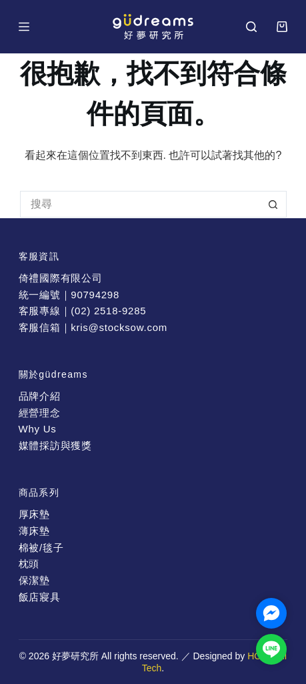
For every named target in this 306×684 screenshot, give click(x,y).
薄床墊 (34, 531)
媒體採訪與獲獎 (55, 445)
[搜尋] (251, 26)
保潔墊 (34, 580)
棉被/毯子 (41, 547)
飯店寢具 (40, 597)
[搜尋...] (140, 204)
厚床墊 (34, 514)
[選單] (24, 26)
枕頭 (29, 563)
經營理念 (40, 412)
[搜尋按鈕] (273, 204)
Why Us (38, 428)
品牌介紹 (40, 396)
